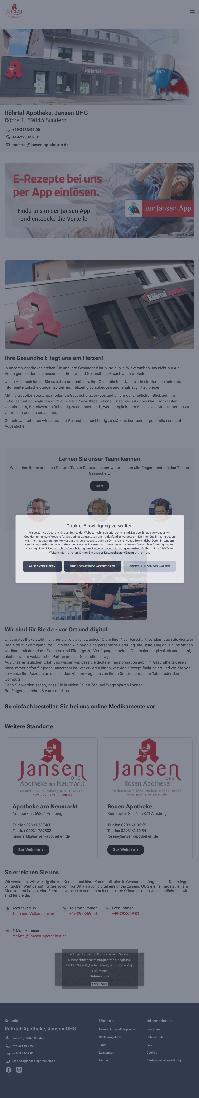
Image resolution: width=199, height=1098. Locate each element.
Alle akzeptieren (42, 566)
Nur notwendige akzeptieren (92, 566)
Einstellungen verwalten (149, 566)
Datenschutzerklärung (119, 552)
